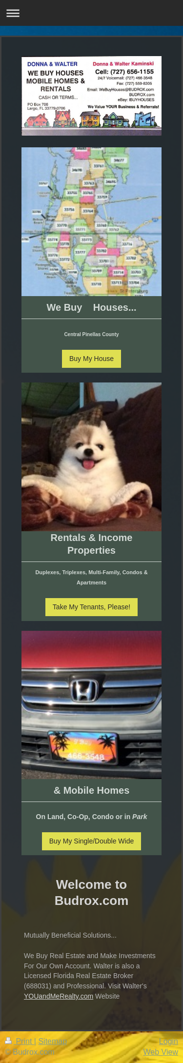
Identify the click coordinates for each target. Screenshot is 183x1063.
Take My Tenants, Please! (91, 607)
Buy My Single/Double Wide (91, 841)
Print (19, 1041)
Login (168, 1041)
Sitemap (52, 1041)
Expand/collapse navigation (91, 12)
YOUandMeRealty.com (58, 996)
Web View (160, 1052)
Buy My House (91, 358)
